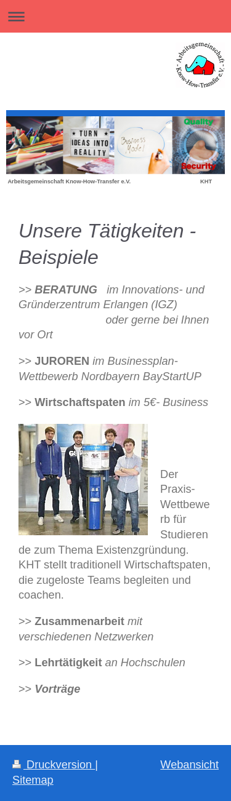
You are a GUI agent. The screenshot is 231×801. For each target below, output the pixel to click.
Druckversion (53, 765)
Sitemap (33, 780)
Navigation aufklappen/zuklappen (115, 16)
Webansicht (189, 765)
